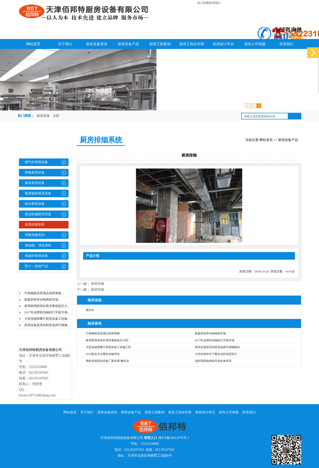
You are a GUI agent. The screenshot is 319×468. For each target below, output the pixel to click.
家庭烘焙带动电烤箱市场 (210, 333)
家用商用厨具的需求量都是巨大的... (48, 306)
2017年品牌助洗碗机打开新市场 (214, 340)
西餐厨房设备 (35, 172)
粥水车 (90, 310)
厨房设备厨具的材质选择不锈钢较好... (50, 325)
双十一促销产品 (36, 266)
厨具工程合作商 (191, 44)
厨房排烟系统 (35, 224)
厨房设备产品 (128, 44)
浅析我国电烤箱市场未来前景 (213, 361)
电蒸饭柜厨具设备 (38, 193)
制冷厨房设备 (35, 204)
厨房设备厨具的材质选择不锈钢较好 (217, 347)
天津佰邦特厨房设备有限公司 (121, 438)
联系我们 (214, 2)
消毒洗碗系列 (35, 235)
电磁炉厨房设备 (36, 256)
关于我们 (65, 44)
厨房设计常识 (223, 44)
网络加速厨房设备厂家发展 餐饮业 (107, 361)
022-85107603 (134, 449)
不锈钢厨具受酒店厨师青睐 (103, 333)
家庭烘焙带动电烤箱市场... (42, 299)
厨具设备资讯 (96, 44)
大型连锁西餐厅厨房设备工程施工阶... (50, 318)
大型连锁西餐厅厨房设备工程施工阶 (108, 347)
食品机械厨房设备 (38, 214)
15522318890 (150, 444)
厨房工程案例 (160, 44)
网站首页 (33, 44)
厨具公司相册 (255, 44)
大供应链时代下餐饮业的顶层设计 (216, 354)
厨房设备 (43, 116)
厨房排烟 (97, 283)
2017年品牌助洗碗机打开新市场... (47, 312)
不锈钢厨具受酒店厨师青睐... (44, 293)
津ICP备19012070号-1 (173, 438)
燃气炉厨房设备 (36, 162)
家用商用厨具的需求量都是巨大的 (107, 340)
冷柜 (56, 116)
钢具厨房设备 (35, 183)
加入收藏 (203, 2)
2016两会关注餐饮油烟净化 (103, 354)
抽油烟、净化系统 (38, 245)
